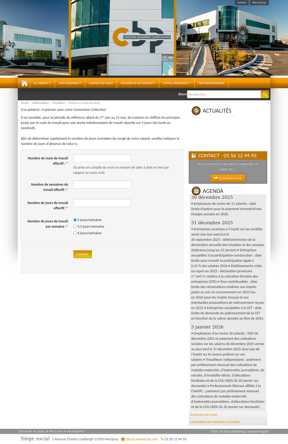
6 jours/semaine (89, 233)
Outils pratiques (177, 83)
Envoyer (83, 254)
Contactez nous (228, 178)
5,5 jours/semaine (91, 226)
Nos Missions (70, 83)
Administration (75, 431)
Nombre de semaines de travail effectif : (49, 187)
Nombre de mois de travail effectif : (48, 161)
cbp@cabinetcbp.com (142, 439)
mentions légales (258, 431)
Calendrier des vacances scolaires (215, 422)
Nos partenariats (212, 83)
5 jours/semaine (89, 220)
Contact (241, 2)
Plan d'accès (259, 2)
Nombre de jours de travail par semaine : (48, 224)
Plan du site (25, 431)
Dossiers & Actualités (138, 83)
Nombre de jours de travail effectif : (48, 205)
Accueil (24, 83)
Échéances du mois (204, 415)
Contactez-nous (101, 83)
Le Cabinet (42, 83)
